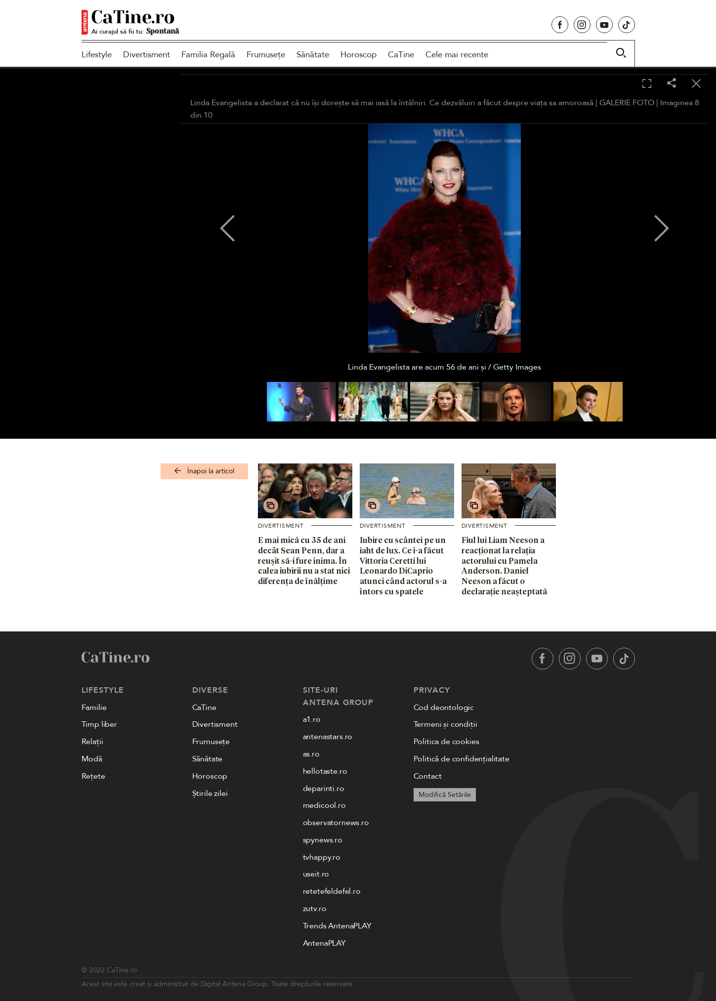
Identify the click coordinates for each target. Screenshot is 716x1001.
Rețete (93, 776)
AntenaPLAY (324, 943)
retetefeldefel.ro (332, 891)
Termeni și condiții (445, 724)
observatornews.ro (336, 822)
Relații (92, 741)
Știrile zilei (210, 793)
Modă (92, 758)
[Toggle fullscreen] (646, 84)
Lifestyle (97, 54)
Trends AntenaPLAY (337, 925)
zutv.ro (315, 908)
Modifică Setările (445, 794)
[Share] (671, 84)
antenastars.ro (328, 736)
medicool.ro (324, 805)
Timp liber (99, 724)
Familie (94, 707)
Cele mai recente (456, 54)
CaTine (401, 54)
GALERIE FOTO (626, 102)
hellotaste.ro (325, 771)
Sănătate (312, 54)
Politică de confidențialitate (461, 758)
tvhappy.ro (321, 857)
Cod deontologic (444, 707)
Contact (428, 776)
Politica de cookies (446, 741)
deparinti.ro (323, 788)
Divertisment (146, 54)
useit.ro (316, 874)
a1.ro (312, 719)
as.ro (311, 754)
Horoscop (358, 54)
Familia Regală (208, 54)
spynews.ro (322, 839)
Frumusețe (266, 54)
